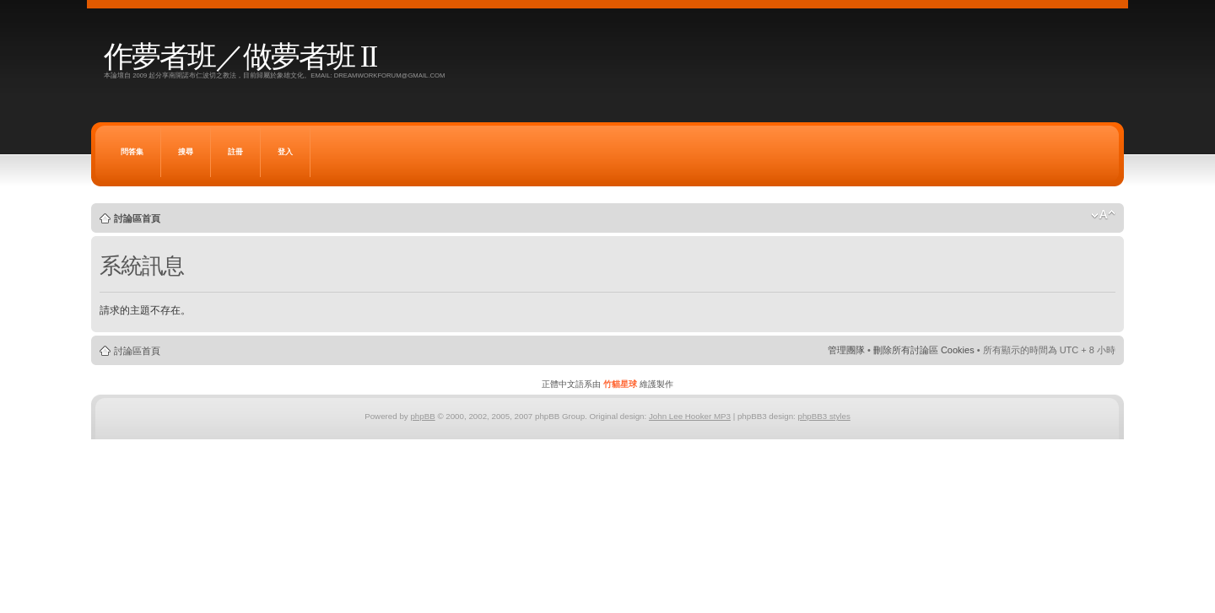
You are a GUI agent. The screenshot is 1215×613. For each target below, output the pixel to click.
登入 (285, 152)
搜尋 (185, 152)
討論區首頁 (137, 218)
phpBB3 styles (823, 416)
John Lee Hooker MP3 (690, 416)
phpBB (422, 416)
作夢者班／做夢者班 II (240, 56)
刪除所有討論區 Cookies (924, 350)
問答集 (132, 152)
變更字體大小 (1103, 215)
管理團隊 (846, 350)
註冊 (235, 152)
